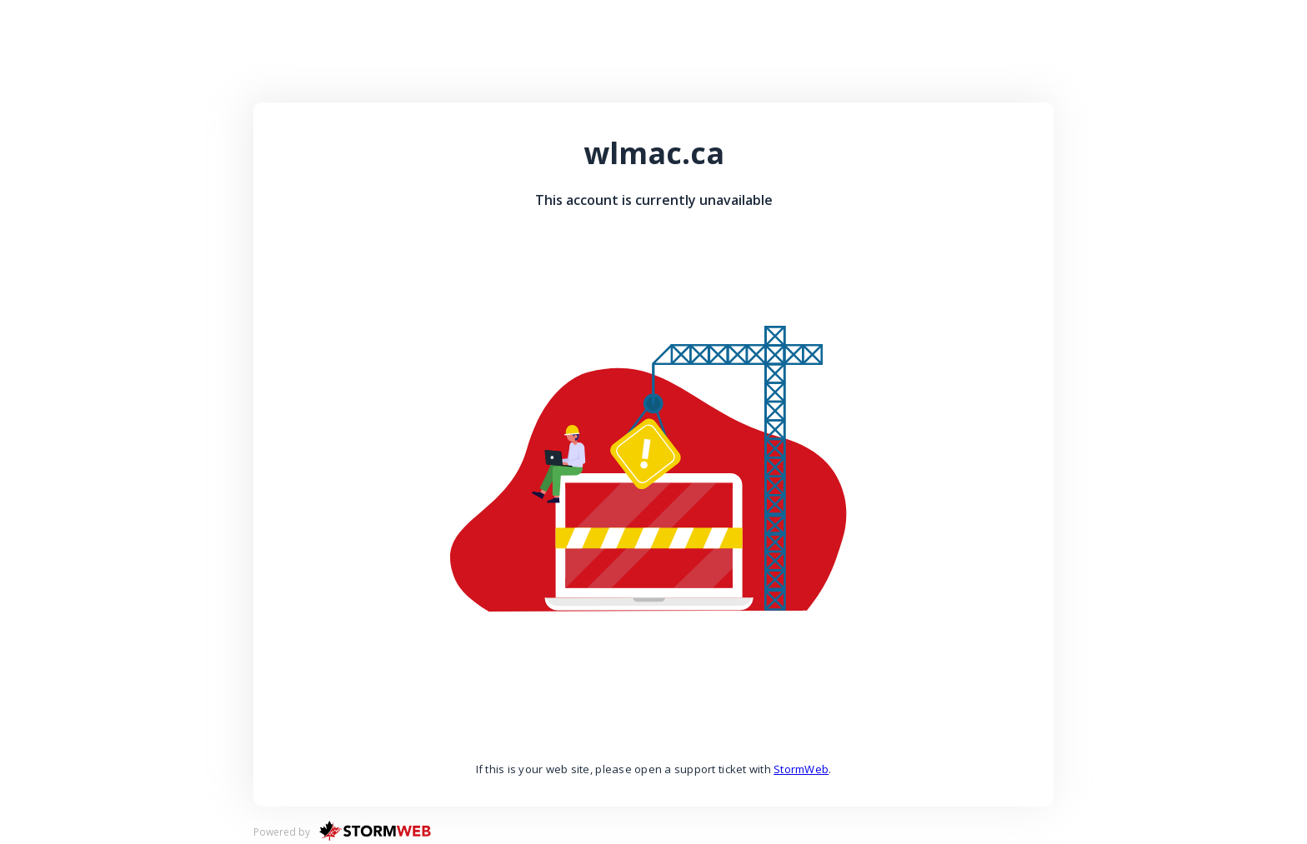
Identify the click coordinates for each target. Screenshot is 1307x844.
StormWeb (801, 769)
